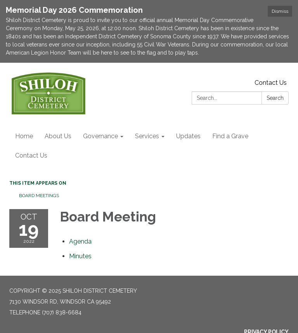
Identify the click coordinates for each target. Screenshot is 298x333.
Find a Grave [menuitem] (230, 136)
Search (275, 98)
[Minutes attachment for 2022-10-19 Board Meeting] (80, 256)
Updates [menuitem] (188, 136)
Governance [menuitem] (100, 136)
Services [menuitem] (147, 136)
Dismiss (280, 11)
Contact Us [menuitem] (31, 155)
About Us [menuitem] (58, 136)
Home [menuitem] (24, 136)
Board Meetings (39, 195)
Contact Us (271, 82)
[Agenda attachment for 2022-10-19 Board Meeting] (80, 241)
